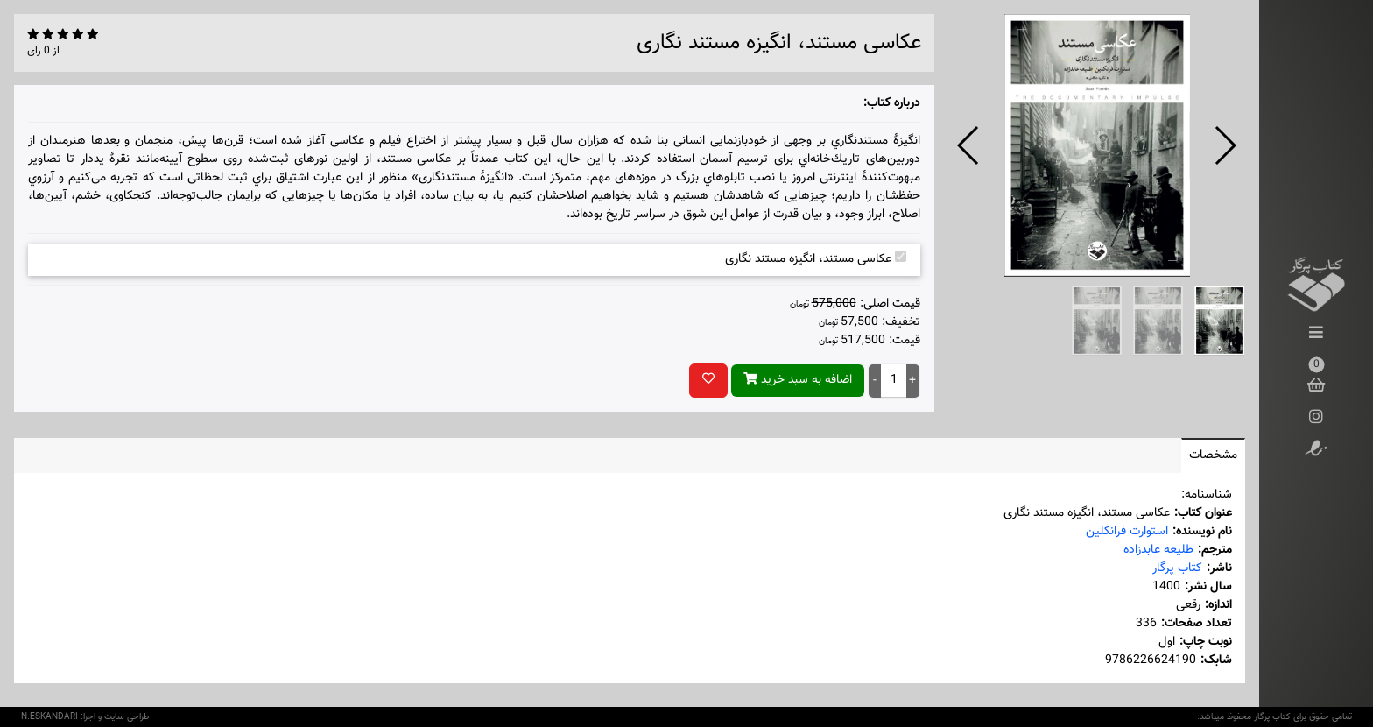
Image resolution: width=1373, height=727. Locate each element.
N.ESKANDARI (49, 716)
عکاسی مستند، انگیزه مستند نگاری (815, 259)
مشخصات (1213, 455)
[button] (969, 145)
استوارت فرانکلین (1127, 531)
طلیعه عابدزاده (1158, 550)
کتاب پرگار (1177, 568)
